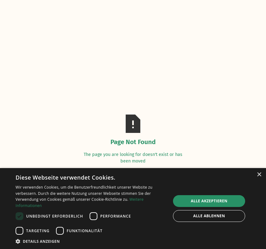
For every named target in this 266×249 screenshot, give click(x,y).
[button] (91, 241)
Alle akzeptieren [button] (209, 201)
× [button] (259, 174)
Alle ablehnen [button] (209, 215)
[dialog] (133, 208)
